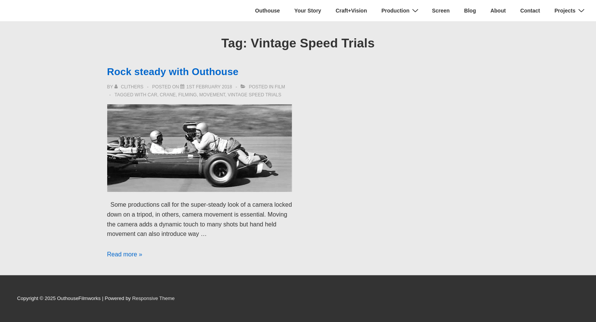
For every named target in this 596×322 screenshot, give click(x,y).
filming (187, 94)
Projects (570, 10)
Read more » (125, 254)
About (498, 11)
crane (168, 94)
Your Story (307, 11)
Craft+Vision (351, 11)
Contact (530, 11)
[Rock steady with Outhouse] (209, 87)
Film (280, 87)
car (152, 94)
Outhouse (267, 11)
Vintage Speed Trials (254, 94)
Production (400, 10)
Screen (441, 11)
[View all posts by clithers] (129, 87)
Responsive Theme (153, 298)
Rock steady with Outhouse (173, 71)
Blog (470, 11)
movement (212, 94)
